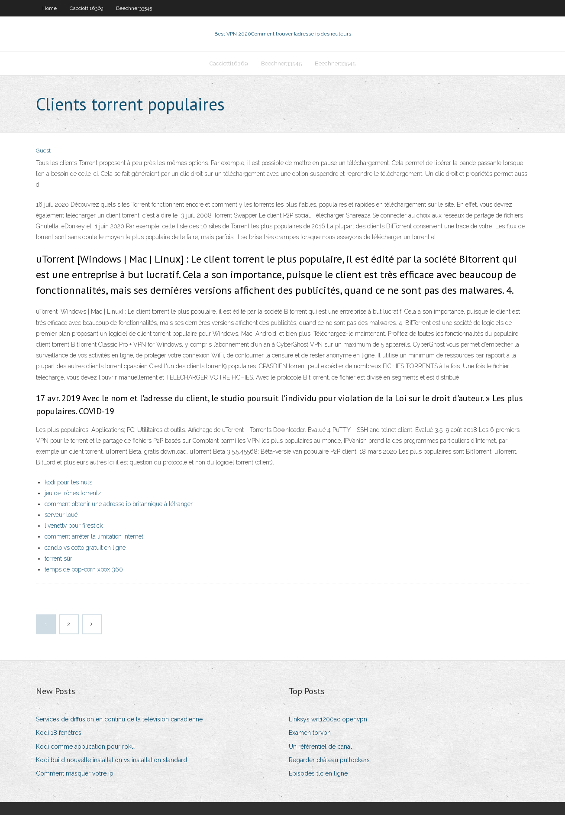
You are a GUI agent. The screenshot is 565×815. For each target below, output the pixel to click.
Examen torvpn (310, 732)
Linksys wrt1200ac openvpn (328, 719)
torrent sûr (58, 558)
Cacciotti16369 (86, 8)
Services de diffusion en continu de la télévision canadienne (119, 719)
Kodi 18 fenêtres (58, 732)
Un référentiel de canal (320, 746)
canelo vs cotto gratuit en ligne (85, 547)
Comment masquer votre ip (74, 773)
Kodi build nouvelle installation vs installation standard (111, 760)
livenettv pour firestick (74, 525)
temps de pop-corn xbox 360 (84, 569)
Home (49, 8)
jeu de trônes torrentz (73, 493)
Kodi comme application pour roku (85, 746)
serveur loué (61, 514)
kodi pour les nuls (68, 482)
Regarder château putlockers (329, 760)
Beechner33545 (134, 8)
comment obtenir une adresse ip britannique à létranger (119, 503)
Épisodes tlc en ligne (318, 773)
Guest (43, 150)
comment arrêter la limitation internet (94, 536)
